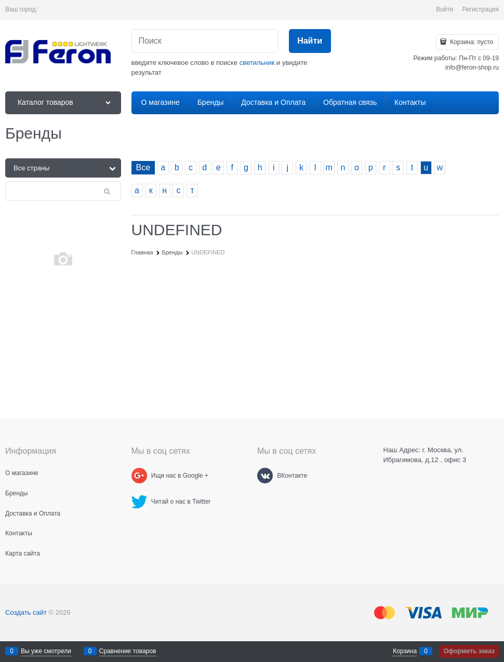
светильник (257, 62)
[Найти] (310, 41)
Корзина (405, 651)
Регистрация (480, 9)
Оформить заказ (469, 651)
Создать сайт (26, 612)
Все (143, 167)
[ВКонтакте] (265, 475)
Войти (445, 9)
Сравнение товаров (127, 651)
